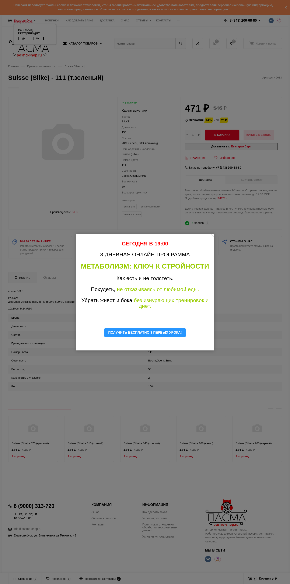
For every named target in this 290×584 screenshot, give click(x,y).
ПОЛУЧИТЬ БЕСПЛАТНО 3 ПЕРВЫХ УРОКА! (145, 332)
